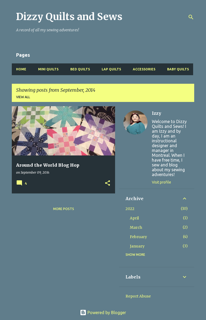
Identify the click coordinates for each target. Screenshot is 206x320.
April (134, 218)
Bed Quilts (80, 69)
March (136, 227)
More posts (63, 209)
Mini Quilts (48, 69)
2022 (130, 208)
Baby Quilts (178, 69)
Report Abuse (138, 296)
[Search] (191, 17)
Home (21, 69)
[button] (107, 183)
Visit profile (161, 182)
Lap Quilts (111, 69)
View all (23, 97)
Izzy (156, 113)
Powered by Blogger (103, 312)
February (138, 236)
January (137, 246)
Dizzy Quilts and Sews (69, 17)
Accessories (144, 69)
